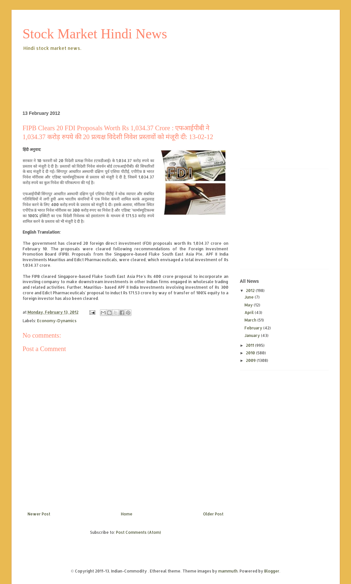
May (249, 304)
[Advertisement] (142, 70)
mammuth (228, 571)
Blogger (271, 571)
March (251, 320)
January (253, 335)
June (250, 297)
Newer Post (39, 513)
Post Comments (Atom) (138, 532)
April (250, 312)
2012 (251, 290)
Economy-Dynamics (57, 320)
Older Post (213, 513)
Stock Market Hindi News (95, 33)
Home (126, 513)
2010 (251, 352)
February (254, 327)
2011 (250, 345)
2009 (251, 360)
